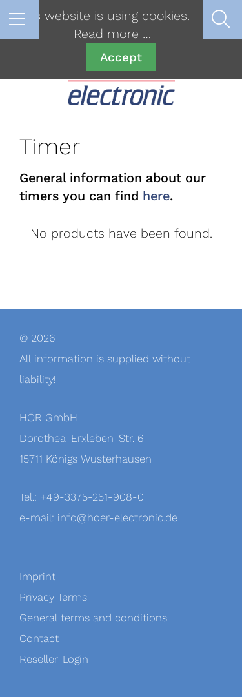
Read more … (112, 34)
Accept (121, 57)
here (156, 196)
